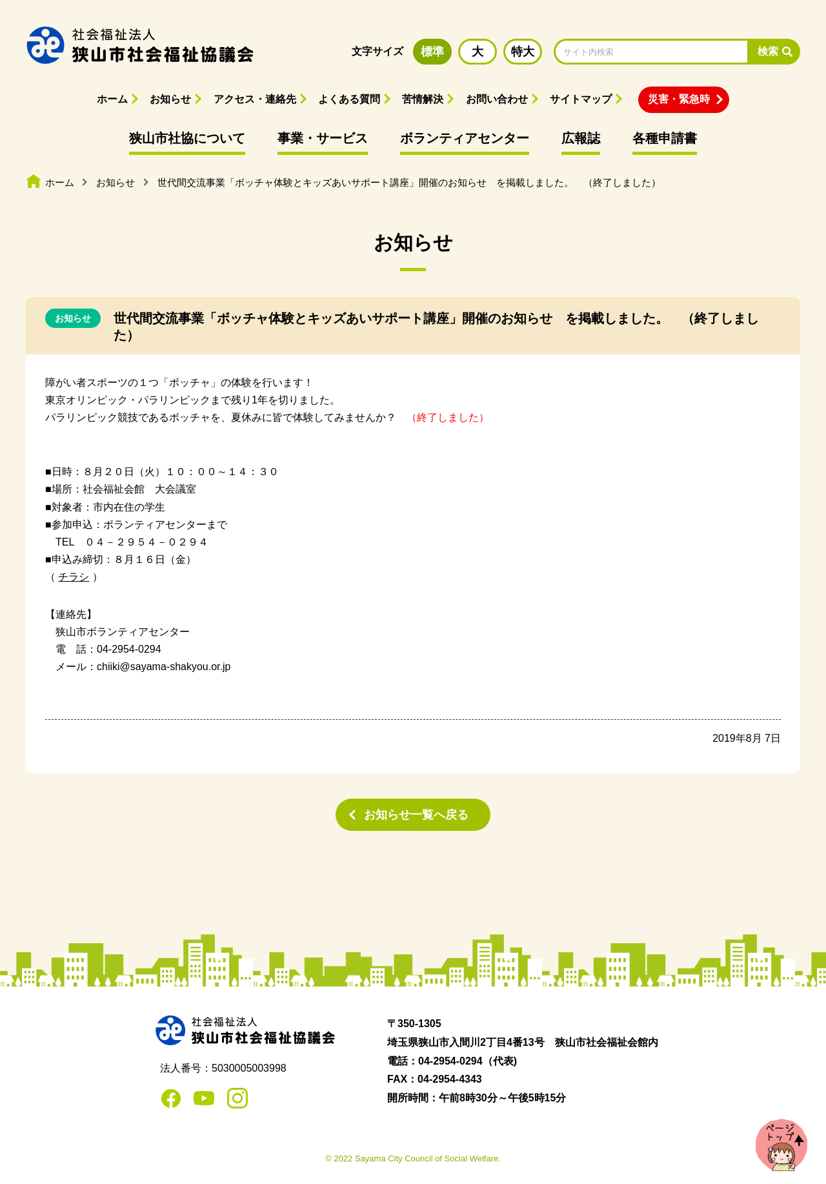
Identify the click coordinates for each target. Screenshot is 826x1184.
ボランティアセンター (464, 138)
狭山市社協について (187, 138)
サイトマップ (581, 99)
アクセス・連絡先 (255, 99)
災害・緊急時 (679, 99)
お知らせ (170, 99)
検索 (768, 51)
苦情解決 (422, 99)
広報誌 (580, 138)
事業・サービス (322, 138)
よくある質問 (349, 99)
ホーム (112, 99)
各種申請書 (664, 138)
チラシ (73, 576)
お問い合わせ (497, 99)
